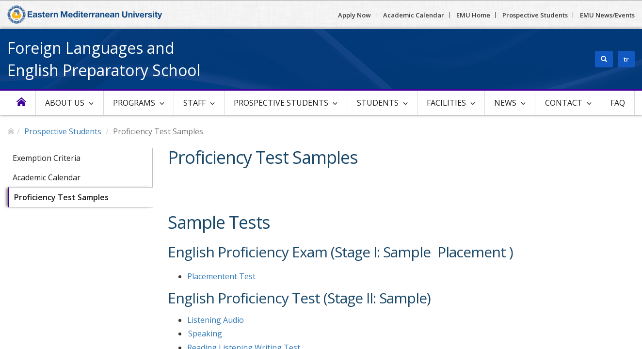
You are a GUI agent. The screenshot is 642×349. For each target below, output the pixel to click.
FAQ (617, 102)
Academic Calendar (413, 15)
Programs (134, 102)
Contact (563, 102)
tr (626, 59)
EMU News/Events (607, 15)
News (505, 102)
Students (378, 102)
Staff (194, 102)
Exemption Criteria (46, 158)
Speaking (205, 333)
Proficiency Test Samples (61, 197)
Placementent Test (221, 276)
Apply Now (354, 15)
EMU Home (473, 15)
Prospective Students (535, 15)
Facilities (446, 102)
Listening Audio (215, 320)
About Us (64, 102)
